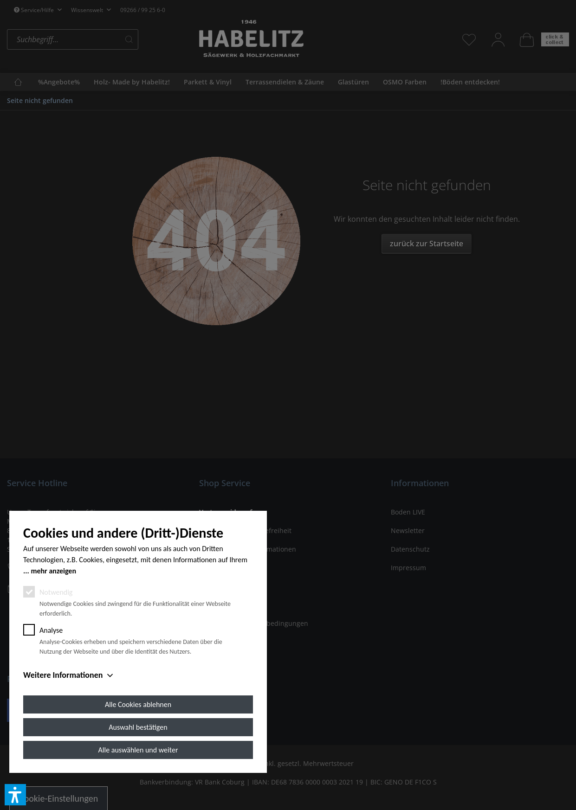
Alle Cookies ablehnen (138, 704)
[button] (15, 794)
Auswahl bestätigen (138, 727)
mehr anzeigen (53, 570)
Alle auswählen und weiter (138, 750)
